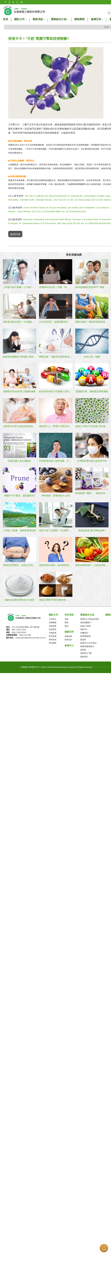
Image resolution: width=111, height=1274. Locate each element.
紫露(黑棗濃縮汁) (87, 645)
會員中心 (69, 644)
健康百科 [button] (97, 19)
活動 (66, 618)
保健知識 (68, 635)
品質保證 (52, 628)
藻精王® (83, 628)
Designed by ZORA (101, 666)
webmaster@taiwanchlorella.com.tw (31, 636)
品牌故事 (52, 625)
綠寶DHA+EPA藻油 (88, 642)
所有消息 (69, 613)
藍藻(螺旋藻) (85, 635)
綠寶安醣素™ (86, 621)
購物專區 (79, 19)
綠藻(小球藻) (85, 625)
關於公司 (53, 613)
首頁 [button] (5, 19)
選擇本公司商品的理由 (89, 618)
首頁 (106, 27)
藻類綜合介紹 (87, 613)
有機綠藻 (84, 631)
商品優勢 (52, 642)
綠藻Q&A (68, 638)
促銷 (66, 625)
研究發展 (52, 635)
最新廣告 (84, 655)
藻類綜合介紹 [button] (59, 19)
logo (24, 10)
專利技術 (52, 638)
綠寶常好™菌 (86, 652)
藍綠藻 (83, 638)
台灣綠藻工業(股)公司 (26, 617)
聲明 (66, 621)
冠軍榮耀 (52, 621)
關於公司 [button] (20, 19)
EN (21, 2)
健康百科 (69, 630)
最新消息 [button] (39, 19)
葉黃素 (83, 648)
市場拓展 (52, 631)
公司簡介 (52, 618)
